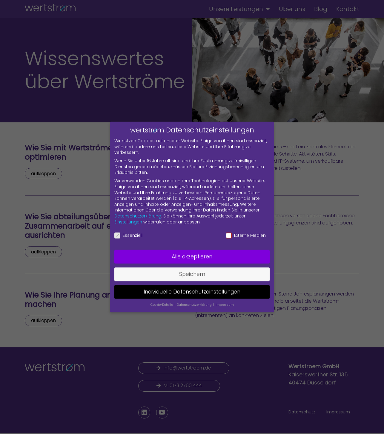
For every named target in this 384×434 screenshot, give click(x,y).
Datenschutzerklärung (137, 212)
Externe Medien (246, 231)
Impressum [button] (225, 300)
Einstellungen (128, 218)
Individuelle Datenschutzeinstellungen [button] (192, 287)
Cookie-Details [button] (162, 300)
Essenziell (128, 231)
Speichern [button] (192, 270)
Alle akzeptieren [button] (192, 252)
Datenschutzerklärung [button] (195, 300)
